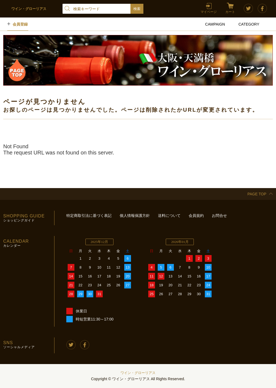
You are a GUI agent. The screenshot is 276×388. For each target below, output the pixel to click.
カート (230, 12)
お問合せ (219, 215)
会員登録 (20, 24)
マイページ (209, 12)
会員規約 (196, 215)
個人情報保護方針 (135, 215)
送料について (169, 215)
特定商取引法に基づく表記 (89, 215)
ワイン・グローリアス (138, 373)
